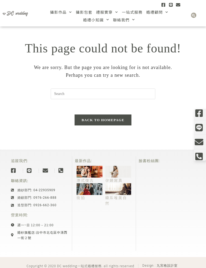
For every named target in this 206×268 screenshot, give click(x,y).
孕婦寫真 (114, 181)
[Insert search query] (103, 94)
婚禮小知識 (96, 20)
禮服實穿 (107, 12)
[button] (193, 15)
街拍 (80, 198)
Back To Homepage (103, 121)
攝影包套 (84, 12)
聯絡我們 (124, 20)
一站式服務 (132, 12)
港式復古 (85, 181)
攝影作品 (61, 12)
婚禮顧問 (157, 12)
